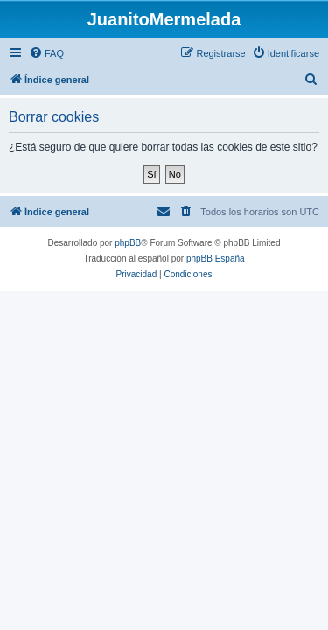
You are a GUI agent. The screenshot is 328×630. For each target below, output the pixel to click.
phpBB (128, 243)
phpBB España (215, 258)
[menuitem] (46, 53)
